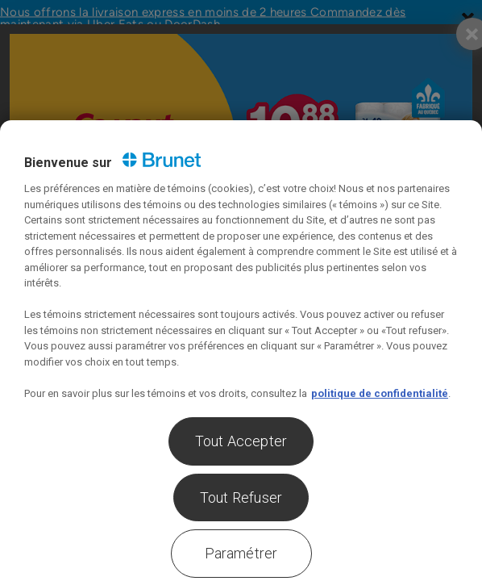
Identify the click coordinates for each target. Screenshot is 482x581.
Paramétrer (241, 553)
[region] (241, 350)
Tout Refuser (241, 497)
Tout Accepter (241, 441)
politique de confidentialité (379, 393)
